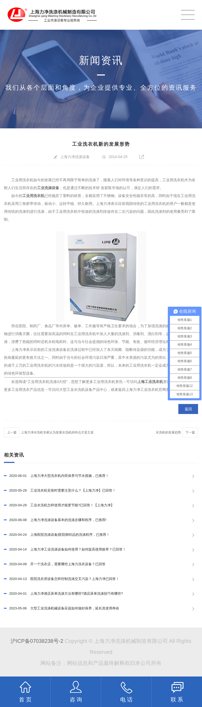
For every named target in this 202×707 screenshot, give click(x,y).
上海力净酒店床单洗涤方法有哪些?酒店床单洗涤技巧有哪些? (63, 593)
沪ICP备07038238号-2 (37, 641)
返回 (188, 409)
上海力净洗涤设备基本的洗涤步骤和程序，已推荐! (55, 520)
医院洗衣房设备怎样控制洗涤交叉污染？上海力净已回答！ (61, 579)
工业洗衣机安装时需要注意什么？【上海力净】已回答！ (60, 490)
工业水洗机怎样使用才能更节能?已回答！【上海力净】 (59, 505)
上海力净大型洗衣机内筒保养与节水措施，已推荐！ (56, 475)
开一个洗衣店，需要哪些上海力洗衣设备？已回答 (54, 564)
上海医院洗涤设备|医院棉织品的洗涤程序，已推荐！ (57, 534)
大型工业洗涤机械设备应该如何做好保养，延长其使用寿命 (61, 608)
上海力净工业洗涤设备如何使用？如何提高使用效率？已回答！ (65, 549)
